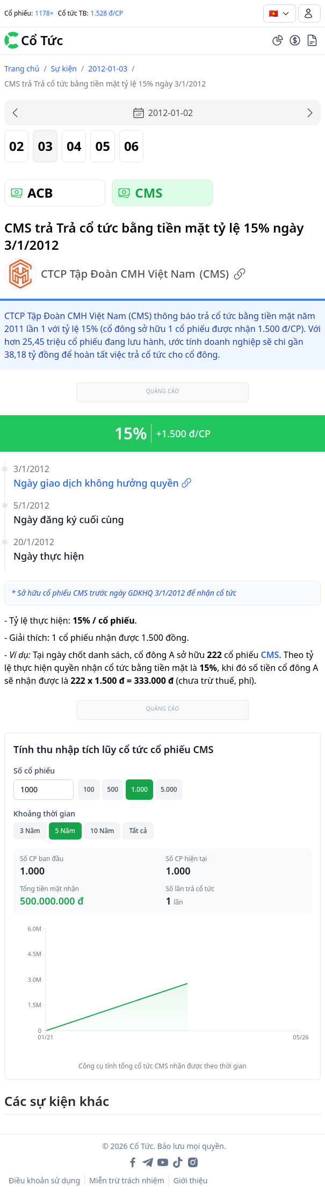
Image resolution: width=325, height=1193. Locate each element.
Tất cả (138, 830)
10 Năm (102, 830)
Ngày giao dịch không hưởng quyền (102, 482)
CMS (270, 655)
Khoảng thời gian (44, 813)
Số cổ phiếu (34, 770)
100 (89, 789)
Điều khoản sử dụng (44, 1180)
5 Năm (65, 830)
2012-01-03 (107, 68)
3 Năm (30, 830)
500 (113, 789)
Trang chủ (21, 68)
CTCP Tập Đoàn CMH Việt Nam (125, 274)
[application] (162, 990)
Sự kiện (64, 68)
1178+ (44, 13)
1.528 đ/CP (107, 13)
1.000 (139, 789)
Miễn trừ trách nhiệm (126, 1180)
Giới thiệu (191, 1180)
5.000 (169, 789)
